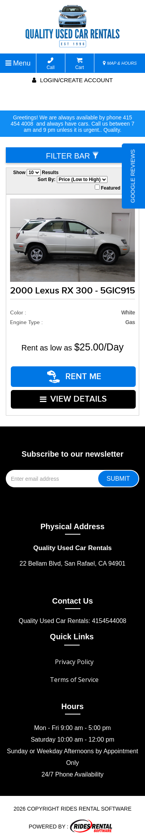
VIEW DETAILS (73, 397)
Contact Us (72, 598)
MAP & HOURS (120, 63)
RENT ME (75, 375)
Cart (79, 63)
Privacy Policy (74, 658)
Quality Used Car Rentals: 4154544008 (72, 617)
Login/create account (72, 80)
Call (50, 63)
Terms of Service (74, 676)
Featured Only (113, 188)
